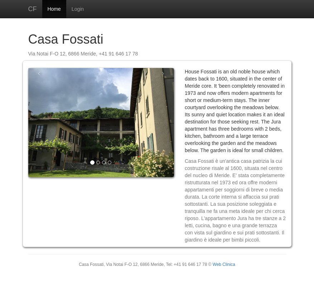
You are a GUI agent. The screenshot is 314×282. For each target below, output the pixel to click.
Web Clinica (224, 264)
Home (54, 9)
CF (32, 9)
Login (78, 9)
